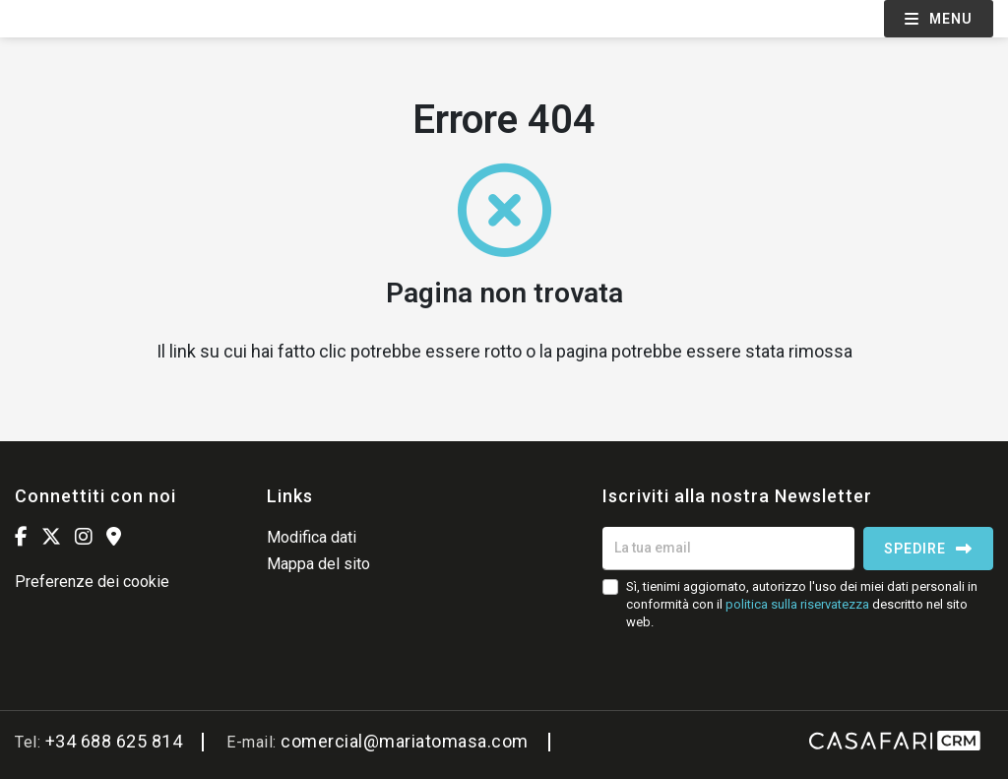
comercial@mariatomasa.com (405, 741)
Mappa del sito (318, 563)
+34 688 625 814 (114, 741)
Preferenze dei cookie (92, 581)
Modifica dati (311, 537)
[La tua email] (728, 548)
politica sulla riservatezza (797, 604)
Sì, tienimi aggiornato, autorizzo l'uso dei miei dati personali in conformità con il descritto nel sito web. (801, 604)
